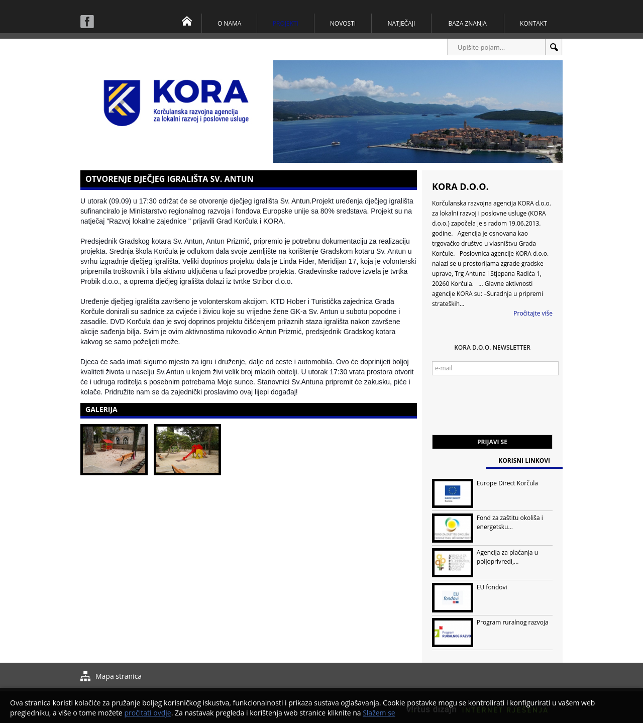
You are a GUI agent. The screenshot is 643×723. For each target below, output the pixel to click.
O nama (229, 23)
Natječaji (401, 23)
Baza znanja (468, 23)
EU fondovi (492, 587)
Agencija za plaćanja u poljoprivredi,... (507, 557)
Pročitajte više (533, 313)
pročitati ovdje (147, 712)
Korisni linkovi (524, 460)
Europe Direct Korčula (507, 483)
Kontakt (533, 23)
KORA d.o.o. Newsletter (492, 347)
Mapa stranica (118, 676)
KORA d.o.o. (460, 186)
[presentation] (508, 410)
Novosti (343, 23)
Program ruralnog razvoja (513, 622)
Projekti (285, 23)
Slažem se (379, 712)
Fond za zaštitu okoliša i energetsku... (510, 522)
